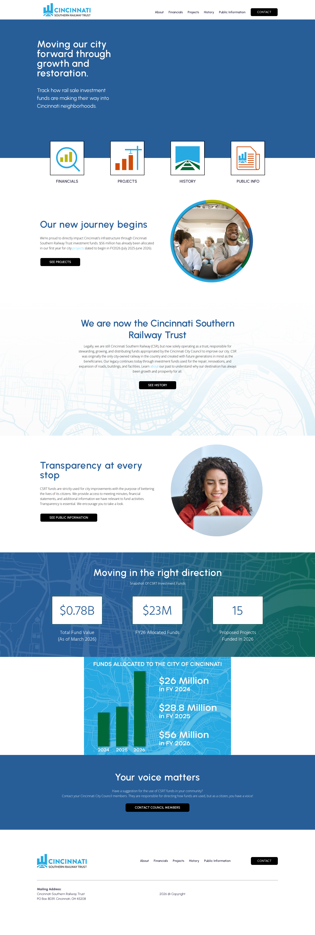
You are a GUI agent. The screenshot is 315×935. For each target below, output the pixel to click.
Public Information (232, 12)
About (159, 12)
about (154, 371)
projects (78, 253)
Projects (193, 12)
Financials (176, 12)
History (209, 12)
